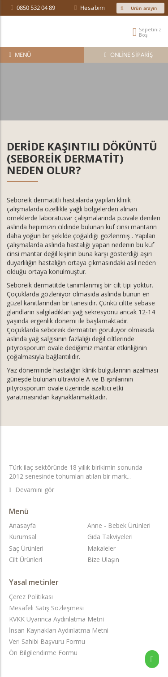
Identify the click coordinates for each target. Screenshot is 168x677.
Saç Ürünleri (26, 548)
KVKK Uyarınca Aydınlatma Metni (56, 619)
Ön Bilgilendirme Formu (43, 652)
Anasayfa (22, 525)
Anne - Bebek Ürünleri (119, 525)
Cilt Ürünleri (25, 559)
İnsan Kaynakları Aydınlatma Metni (58, 630)
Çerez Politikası (31, 596)
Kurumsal (22, 536)
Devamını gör (31, 489)
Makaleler (101, 548)
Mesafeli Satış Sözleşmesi (46, 608)
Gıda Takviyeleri (110, 536)
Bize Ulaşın (103, 559)
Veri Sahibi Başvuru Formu (47, 641)
